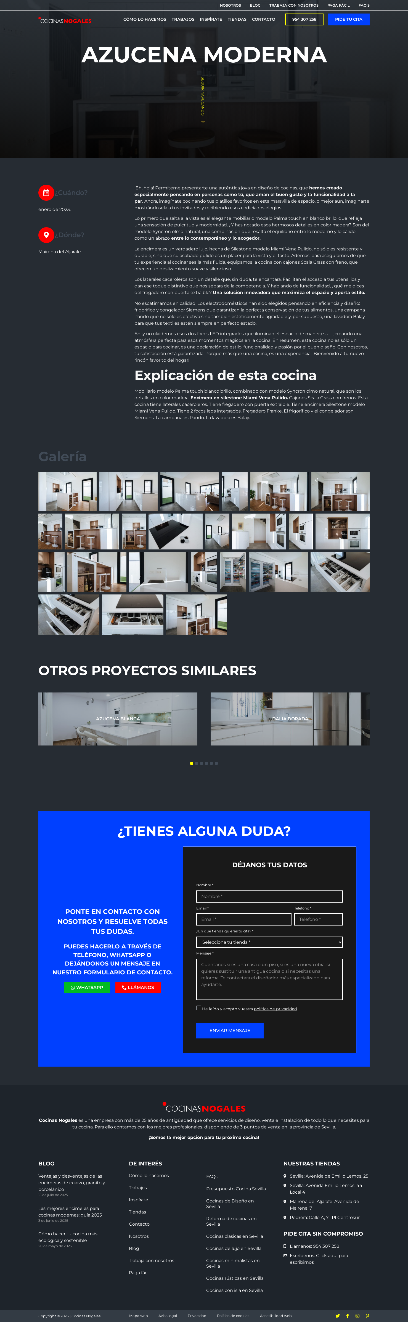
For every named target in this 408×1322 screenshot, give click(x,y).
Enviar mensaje (230, 1030)
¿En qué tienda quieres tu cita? (224, 931)
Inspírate (138, 1199)
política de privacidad (275, 1008)
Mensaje (205, 953)
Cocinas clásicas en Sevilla (234, 1236)
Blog (134, 1248)
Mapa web (138, 1316)
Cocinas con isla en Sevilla (234, 1290)
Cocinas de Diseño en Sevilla (230, 1203)
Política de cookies (233, 1316)
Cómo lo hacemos (149, 1175)
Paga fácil (139, 1272)
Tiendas (137, 1212)
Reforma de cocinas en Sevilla (231, 1221)
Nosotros (139, 1236)
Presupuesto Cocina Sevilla (236, 1188)
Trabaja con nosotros (151, 1260)
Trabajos (138, 1187)
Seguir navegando (203, 96)
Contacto (139, 1224)
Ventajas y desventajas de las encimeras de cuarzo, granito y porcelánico (71, 1182)
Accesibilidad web (276, 1316)
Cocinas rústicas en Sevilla (235, 1278)
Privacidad (197, 1316)
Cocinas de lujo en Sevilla (233, 1248)
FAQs (212, 1176)
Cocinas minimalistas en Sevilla (233, 1263)
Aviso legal (167, 1316)
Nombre (204, 885)
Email (202, 908)
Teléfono (302, 908)
